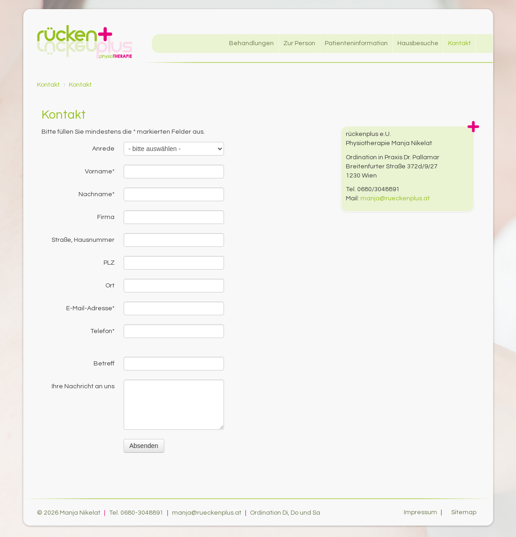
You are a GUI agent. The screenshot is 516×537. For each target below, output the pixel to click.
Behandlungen (251, 43)
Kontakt (459, 43)
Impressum (424, 512)
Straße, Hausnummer (83, 240)
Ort (110, 285)
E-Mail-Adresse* (90, 308)
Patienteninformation (356, 43)
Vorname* (100, 171)
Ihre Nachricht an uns (83, 386)
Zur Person (299, 43)
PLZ (109, 263)
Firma (106, 217)
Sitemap (463, 512)
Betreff (104, 363)
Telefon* (102, 331)
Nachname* (96, 194)
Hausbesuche (417, 43)
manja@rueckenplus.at (395, 198)
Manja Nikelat (80, 513)
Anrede (103, 149)
